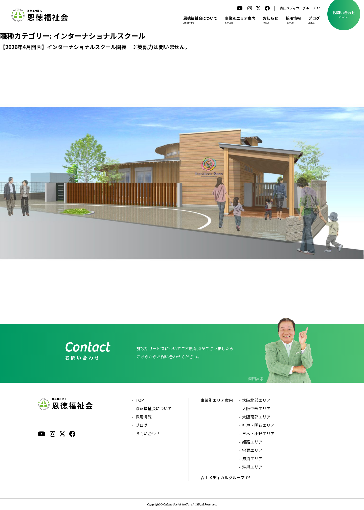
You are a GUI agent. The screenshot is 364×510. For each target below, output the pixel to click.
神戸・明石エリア (258, 425)
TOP (139, 400)
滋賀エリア (252, 458)
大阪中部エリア (256, 408)
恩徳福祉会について (200, 20)
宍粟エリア (252, 450)
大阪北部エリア (256, 400)
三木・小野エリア (258, 433)
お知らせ (270, 20)
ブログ (314, 20)
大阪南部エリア (256, 417)
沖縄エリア (252, 467)
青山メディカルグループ (297, 8)
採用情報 (293, 20)
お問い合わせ (147, 433)
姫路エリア (252, 442)
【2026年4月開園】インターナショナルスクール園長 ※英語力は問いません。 (95, 47)
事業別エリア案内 (240, 20)
